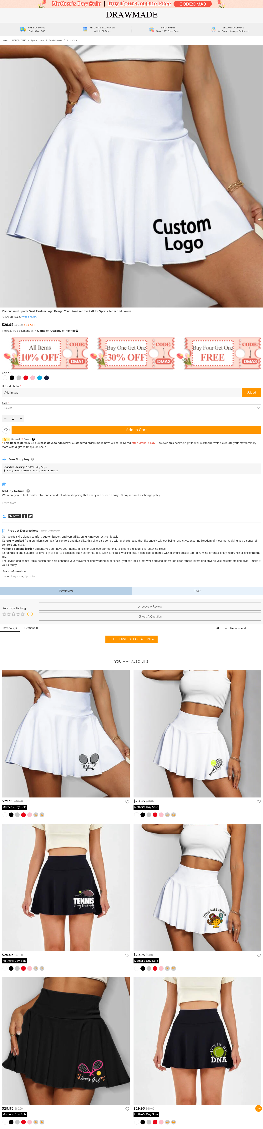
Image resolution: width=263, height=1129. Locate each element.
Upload (251, 392)
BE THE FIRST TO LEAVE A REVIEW (131, 639)
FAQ (197, 591)
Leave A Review (150, 606)
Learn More (9, 503)
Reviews (66, 591)
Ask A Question (150, 616)
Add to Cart (136, 429)
